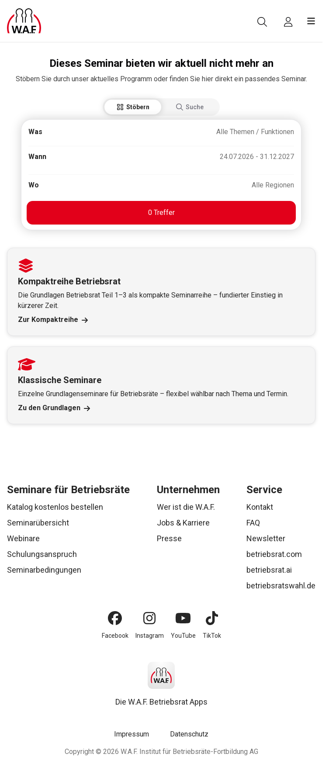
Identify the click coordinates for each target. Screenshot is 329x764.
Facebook (115, 635)
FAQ (253, 522)
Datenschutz (189, 734)
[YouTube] (183, 618)
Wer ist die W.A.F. (186, 507)
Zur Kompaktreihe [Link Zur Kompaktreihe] (53, 320)
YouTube (183, 635)
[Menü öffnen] (311, 20)
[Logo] (24, 21)
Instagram (149, 635)
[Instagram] (149, 618)
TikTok (212, 635)
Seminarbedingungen (44, 569)
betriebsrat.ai (269, 569)
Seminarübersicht (38, 522)
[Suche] (262, 21)
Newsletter (265, 538)
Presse (169, 538)
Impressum (131, 734)
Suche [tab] (190, 107)
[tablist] (161, 107)
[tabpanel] (161, 174)
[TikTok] (212, 618)
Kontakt (259, 507)
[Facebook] (115, 618)
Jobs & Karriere (183, 522)
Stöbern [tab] (133, 107)
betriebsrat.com (274, 554)
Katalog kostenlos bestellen (55, 507)
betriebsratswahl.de (280, 585)
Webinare (23, 538)
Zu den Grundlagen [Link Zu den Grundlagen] (54, 408)
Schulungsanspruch (42, 554)
